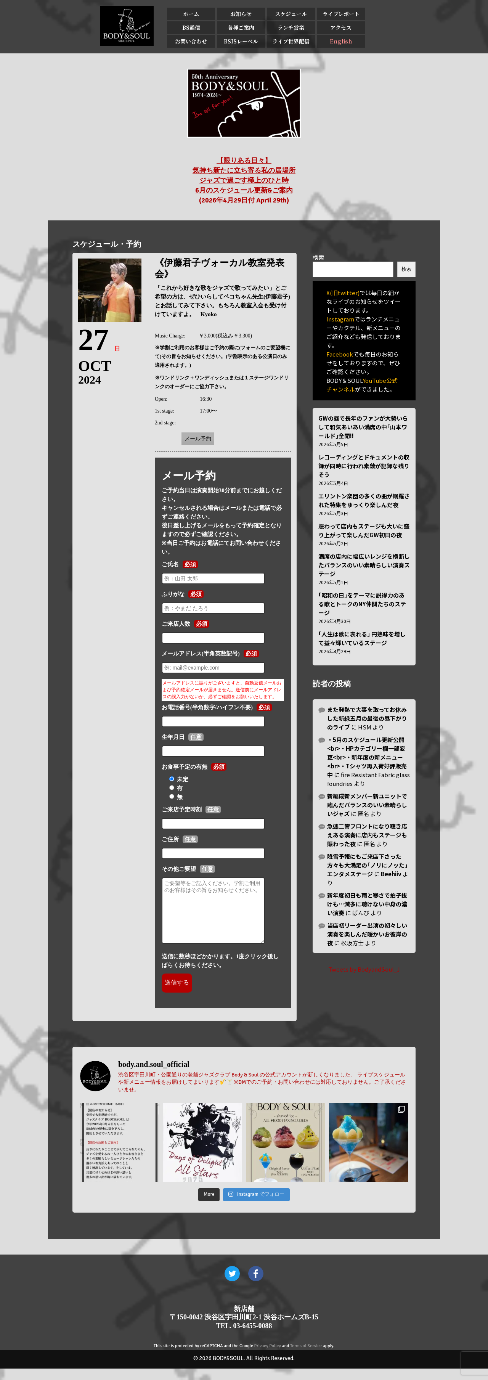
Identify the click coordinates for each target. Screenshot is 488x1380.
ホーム (191, 14)
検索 (318, 257)
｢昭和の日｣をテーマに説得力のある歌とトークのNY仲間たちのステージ (362, 604)
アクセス (341, 27)
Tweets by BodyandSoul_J (364, 969)
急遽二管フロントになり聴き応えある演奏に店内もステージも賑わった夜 (367, 835)
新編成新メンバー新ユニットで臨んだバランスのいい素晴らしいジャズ (367, 805)
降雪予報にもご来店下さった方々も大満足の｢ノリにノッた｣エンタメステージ (367, 865)
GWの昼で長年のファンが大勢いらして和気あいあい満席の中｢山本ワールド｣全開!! (363, 427)
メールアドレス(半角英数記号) (201, 654)
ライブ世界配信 (291, 41)
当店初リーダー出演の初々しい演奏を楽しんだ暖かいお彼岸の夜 (367, 934)
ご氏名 (170, 564)
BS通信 (191, 27)
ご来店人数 (176, 624)
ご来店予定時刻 (182, 809)
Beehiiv (391, 874)
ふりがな (173, 594)
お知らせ (241, 14)
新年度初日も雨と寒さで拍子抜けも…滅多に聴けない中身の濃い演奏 (367, 904)
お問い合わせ (191, 41)
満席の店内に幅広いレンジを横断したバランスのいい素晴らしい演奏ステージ (364, 565)
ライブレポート (341, 14)
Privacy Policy (267, 1357)
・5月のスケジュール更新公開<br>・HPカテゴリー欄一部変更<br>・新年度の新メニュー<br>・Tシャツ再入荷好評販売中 (367, 757)
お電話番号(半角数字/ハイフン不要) (207, 707)
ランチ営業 (291, 27)
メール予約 (198, 439)
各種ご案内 (241, 27)
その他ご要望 (179, 869)
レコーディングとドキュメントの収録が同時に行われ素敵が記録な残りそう (363, 466)
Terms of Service (306, 1357)
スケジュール (291, 14)
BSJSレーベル (241, 41)
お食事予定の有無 (184, 767)
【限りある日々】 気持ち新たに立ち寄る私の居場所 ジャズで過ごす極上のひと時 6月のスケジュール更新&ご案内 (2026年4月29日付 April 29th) (244, 180)
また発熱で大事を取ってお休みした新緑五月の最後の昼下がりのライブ (367, 718)
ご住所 (170, 839)
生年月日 (173, 737)
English (341, 41)
